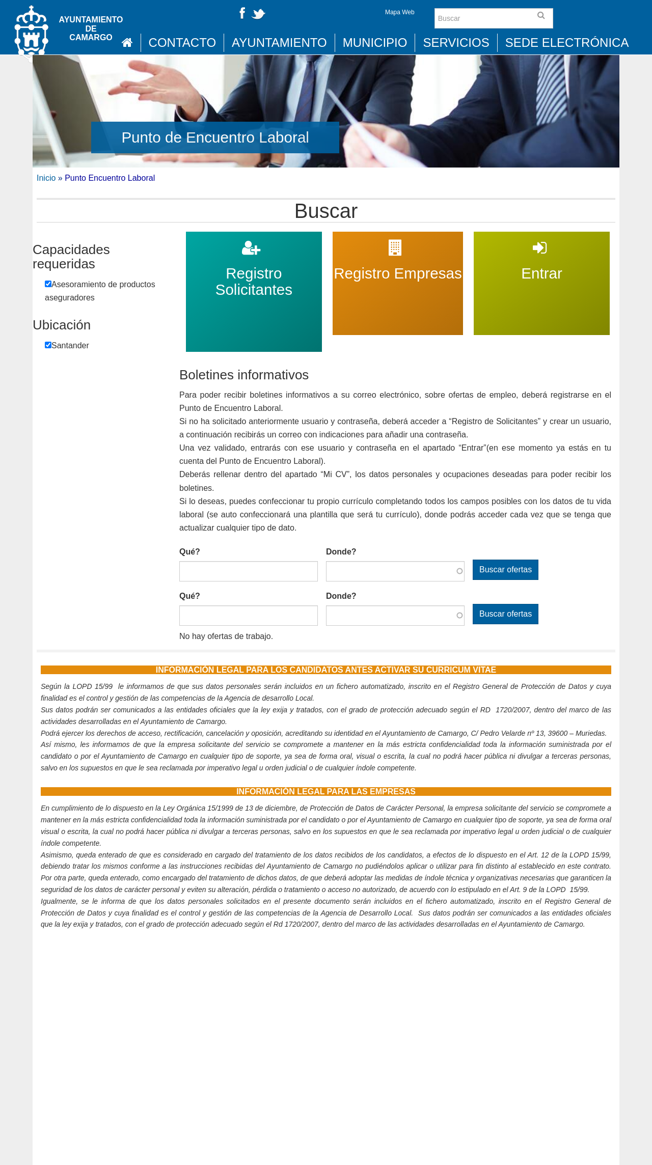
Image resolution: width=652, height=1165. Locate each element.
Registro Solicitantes (253, 238)
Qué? (189, 551)
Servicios (456, 42)
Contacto (182, 42)
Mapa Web (400, 12)
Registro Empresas (397, 238)
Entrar (542, 238)
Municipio (375, 42)
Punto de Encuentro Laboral (215, 137)
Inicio (46, 178)
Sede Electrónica (567, 42)
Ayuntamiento (279, 42)
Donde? (341, 551)
